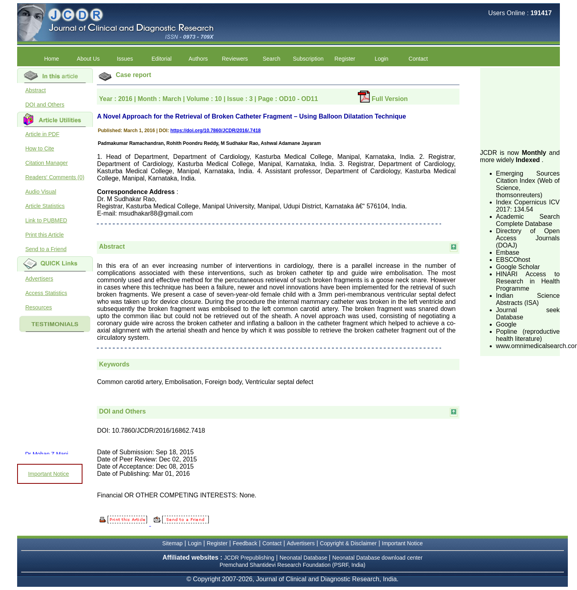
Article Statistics (45, 206)
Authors (198, 58)
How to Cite (39, 148)
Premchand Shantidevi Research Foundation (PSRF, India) (292, 565)
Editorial (161, 58)
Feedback (245, 543)
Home (51, 58)
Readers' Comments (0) (54, 177)
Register (344, 58)
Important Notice (48, 474)
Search (271, 58)
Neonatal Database (304, 557)
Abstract (35, 90)
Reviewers (235, 58)
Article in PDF (42, 134)
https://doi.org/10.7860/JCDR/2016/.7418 (216, 130)
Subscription (308, 58)
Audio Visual (40, 191)
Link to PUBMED (46, 220)
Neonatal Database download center (377, 557)
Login (381, 58)
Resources (38, 307)
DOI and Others (44, 104)
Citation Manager (46, 163)
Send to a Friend (46, 249)
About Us (88, 58)
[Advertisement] (520, 108)
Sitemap (172, 543)
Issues (125, 58)
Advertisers (39, 278)
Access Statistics (46, 293)
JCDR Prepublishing (249, 557)
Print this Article (44, 235)
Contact (418, 58)
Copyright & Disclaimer (348, 543)
